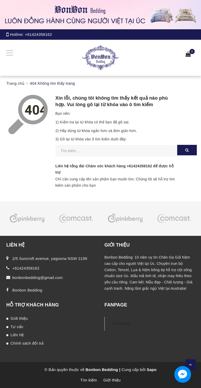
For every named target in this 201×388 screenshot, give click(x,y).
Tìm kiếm (88, 380)
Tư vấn (16, 326)
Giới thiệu (19, 318)
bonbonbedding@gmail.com (37, 277)
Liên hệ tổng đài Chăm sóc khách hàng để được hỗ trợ (114, 169)
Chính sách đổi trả (27, 343)
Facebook (122, 323)
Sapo (152, 369)
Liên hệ (17, 335)
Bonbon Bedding (27, 290)
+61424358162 (38, 34)
